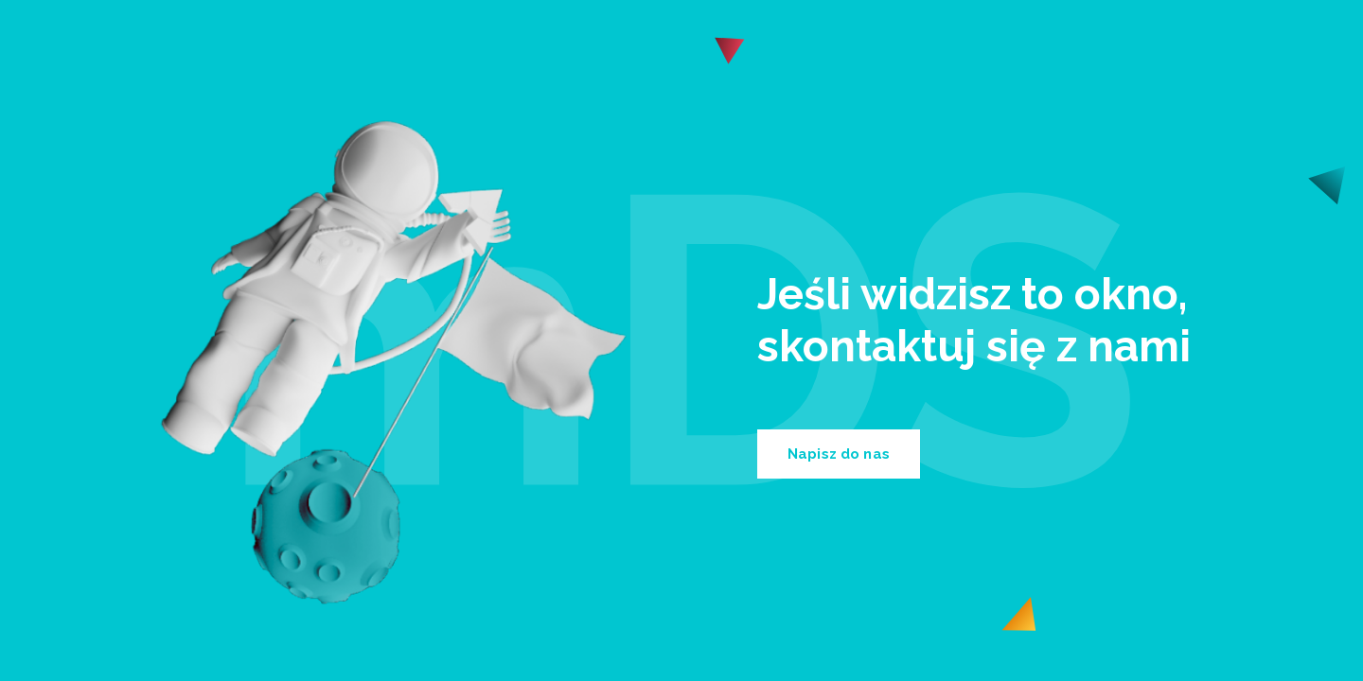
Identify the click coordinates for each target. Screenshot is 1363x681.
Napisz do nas (839, 454)
